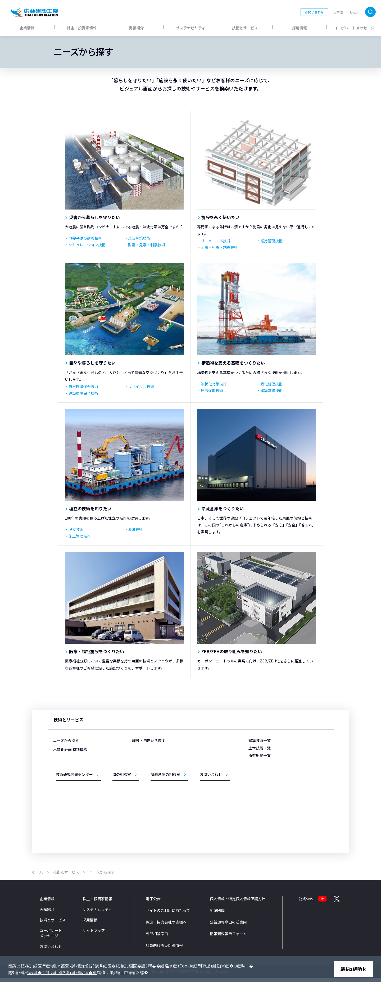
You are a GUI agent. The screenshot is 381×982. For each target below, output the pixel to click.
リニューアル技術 (215, 240)
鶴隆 (257, 802)
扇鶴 (257, 817)
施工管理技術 (80, 536)
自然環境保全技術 (83, 386)
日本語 (338, 12)
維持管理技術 (271, 240)
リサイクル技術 (141, 386)
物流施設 (146, 759)
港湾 (196, 759)
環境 (196, 805)
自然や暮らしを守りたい (92, 363)
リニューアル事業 (152, 812)
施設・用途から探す (148, 740)
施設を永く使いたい (220, 217)
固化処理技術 (271, 384)
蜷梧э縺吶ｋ (353, 968)
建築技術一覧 (259, 740)
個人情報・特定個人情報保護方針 (237, 902)
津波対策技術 (139, 238)
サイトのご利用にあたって (168, 914)
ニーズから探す (66, 740)
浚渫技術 (135, 529)
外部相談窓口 (157, 937)
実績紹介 (136, 27)
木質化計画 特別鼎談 (70, 804)
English (355, 12)
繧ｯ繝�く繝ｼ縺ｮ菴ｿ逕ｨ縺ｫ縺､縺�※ (62, 972)
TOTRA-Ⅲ (261, 779)
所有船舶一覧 (259, 755)
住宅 (143, 805)
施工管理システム (205, 812)
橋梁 (196, 797)
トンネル (199, 782)
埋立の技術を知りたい (90, 508)
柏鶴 (257, 795)
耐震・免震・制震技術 (146, 244)
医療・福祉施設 (151, 767)
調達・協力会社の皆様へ (166, 926)
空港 (196, 767)
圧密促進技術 (212, 390)
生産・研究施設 (151, 782)
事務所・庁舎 (149, 790)
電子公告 (153, 902)
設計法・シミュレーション (212, 820)
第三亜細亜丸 (263, 764)
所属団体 (217, 914)
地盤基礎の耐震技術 (85, 238)
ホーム (37, 876)
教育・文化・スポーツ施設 (159, 797)
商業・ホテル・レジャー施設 (160, 774)
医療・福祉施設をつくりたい (96, 651)
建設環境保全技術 (83, 393)
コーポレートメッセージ (354, 27)
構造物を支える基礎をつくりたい (233, 363)
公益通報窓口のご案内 (228, 926)
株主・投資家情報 (82, 27)
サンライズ (262, 810)
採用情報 (299, 27)
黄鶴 (257, 787)
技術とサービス (245, 27)
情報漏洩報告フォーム (228, 937)
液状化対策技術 (214, 384)
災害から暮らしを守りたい (94, 217)
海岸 (196, 774)
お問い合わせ (314, 12)
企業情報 (27, 27)
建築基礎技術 (271, 390)
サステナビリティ (190, 27)
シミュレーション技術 (87, 244)
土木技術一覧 (259, 748)
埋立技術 (76, 529)
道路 (196, 790)
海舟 (257, 772)
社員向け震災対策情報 (164, 949)
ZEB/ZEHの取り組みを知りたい (231, 651)
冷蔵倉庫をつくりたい (222, 508)
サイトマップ (94, 934)
